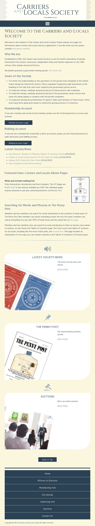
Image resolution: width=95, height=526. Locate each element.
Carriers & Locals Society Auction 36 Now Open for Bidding (34, 157)
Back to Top (47, 459)
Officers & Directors (47, 480)
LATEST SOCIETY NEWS (47, 257)
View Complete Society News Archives (25, 163)
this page (74, 220)
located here (57, 231)
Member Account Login (18, 122)
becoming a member (21, 48)
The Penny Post (55, 70)
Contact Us (47, 515)
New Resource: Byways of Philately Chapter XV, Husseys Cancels (37, 154)
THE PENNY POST (47, 327)
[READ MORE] (63, 269)
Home (47, 473)
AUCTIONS (47, 396)
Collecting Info (47, 501)
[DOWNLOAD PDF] (54, 191)
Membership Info (47, 487)
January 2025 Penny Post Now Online (25, 160)
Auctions (47, 508)
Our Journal (47, 494)
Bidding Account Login (18, 143)
